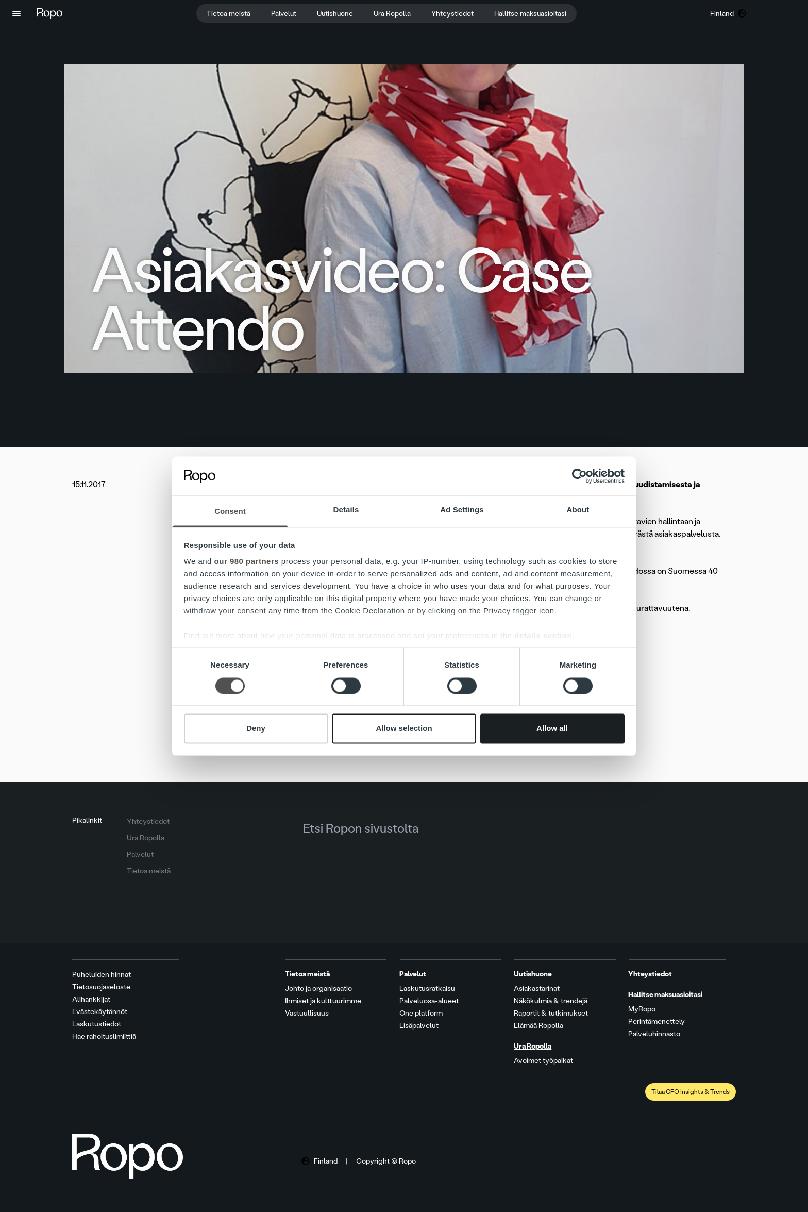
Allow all (552, 728)
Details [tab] (346, 510)
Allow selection (404, 728)
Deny (255, 728)
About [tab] (578, 510)
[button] (16, 13)
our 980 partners (246, 561)
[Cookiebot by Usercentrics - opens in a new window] (579, 476)
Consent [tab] (230, 511)
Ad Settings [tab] (461, 510)
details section (543, 636)
